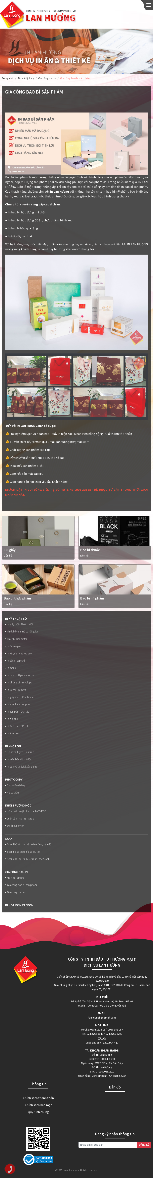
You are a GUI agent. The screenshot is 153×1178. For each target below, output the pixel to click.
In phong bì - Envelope (18, 682)
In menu (10, 668)
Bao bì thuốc (90, 550)
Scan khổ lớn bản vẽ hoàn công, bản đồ (28, 844)
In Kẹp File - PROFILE (17, 726)
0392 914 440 (110, 1043)
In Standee (12, 733)
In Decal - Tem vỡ (15, 690)
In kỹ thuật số (16, 618)
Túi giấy (10, 550)
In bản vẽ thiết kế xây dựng (21, 766)
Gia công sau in (47, 78)
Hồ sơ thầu (12, 792)
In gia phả (11, 719)
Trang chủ (8, 78)
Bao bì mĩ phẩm (92, 598)
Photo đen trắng (15, 785)
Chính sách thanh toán (38, 1098)
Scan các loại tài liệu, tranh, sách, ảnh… (28, 859)
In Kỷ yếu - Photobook (18, 653)
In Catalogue (13, 646)
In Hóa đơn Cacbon (19, 905)
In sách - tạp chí (15, 660)
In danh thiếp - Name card (20, 675)
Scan (9, 838)
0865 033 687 (93, 1043)
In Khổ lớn (13, 746)
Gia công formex (15, 892)
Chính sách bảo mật (38, 1105)
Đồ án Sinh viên (14, 825)
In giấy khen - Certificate (19, 697)
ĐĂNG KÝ (144, 1144)
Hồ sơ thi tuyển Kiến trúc (19, 752)
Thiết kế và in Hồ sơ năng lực (21, 631)
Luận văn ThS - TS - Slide (19, 818)
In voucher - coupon (17, 704)
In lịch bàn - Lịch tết (17, 711)
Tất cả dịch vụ (26, 78)
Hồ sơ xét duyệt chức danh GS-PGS (25, 811)
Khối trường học (18, 805)
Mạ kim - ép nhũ (15, 877)
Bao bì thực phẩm (17, 598)
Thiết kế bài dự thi (16, 639)
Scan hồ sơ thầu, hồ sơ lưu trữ (22, 851)
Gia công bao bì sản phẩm (21, 885)
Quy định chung (38, 1112)
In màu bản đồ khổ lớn (18, 759)
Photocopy (14, 779)
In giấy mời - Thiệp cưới (19, 624)
